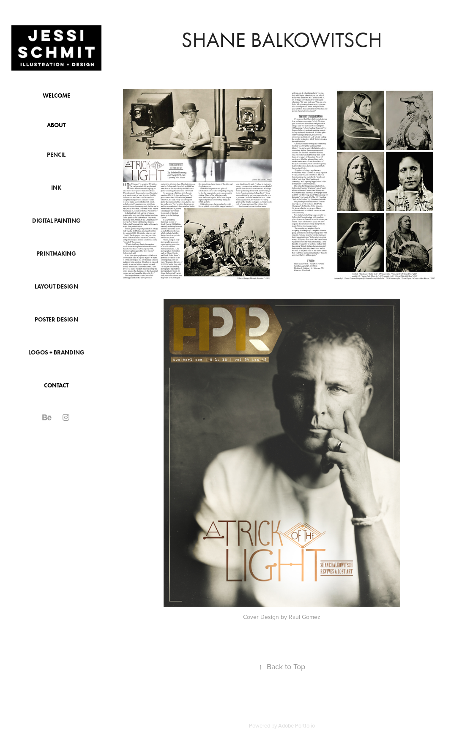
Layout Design (56, 286)
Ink (56, 187)
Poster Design (56, 319)
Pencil (56, 154)
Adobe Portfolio (296, 725)
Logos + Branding (56, 352)
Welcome (56, 95)
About (56, 125)
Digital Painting (56, 220)
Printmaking (56, 253)
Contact (56, 385)
